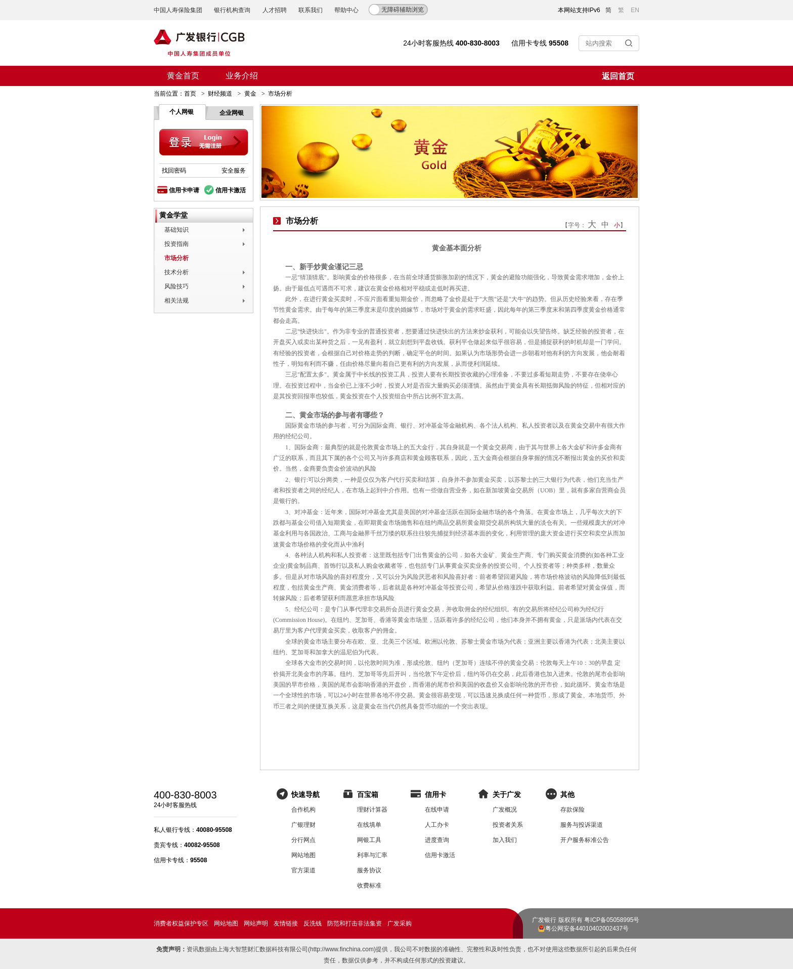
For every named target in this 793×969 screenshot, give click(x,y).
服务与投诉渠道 (581, 824)
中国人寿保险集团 (178, 10)
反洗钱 (312, 923)
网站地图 (303, 855)
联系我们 (310, 10)
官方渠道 (303, 870)
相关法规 (176, 300)
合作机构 (303, 809)
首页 (190, 93)
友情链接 (286, 923)
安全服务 (234, 170)
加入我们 (505, 840)
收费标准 (369, 885)
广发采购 (399, 923)
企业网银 (231, 112)
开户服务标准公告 (584, 840)
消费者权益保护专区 (181, 923)
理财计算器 (372, 809)
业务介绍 (242, 75)
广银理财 (303, 824)
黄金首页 (183, 75)
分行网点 (303, 840)
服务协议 (369, 870)
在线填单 (369, 824)
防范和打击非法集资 (354, 923)
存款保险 (572, 809)
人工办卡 (437, 824)
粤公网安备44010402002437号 (587, 928)
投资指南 (176, 243)
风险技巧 (176, 286)
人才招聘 (274, 10)
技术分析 (176, 272)
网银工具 (369, 840)
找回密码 (174, 170)
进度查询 (437, 840)
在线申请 (437, 809)
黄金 (250, 93)
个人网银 (181, 111)
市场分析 (176, 258)
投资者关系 (508, 824)
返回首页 (618, 76)
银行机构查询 (232, 10)
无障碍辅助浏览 (402, 9)
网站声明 (256, 923)
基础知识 (176, 229)
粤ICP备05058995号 (611, 919)
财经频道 (220, 93)
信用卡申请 (184, 190)
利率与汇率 (372, 855)
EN (635, 10)
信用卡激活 (230, 190)
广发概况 (505, 809)
